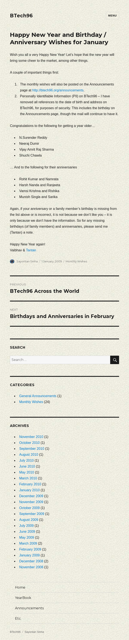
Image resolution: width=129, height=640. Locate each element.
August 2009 (28, 520)
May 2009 (26, 537)
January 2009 (29, 555)
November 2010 (31, 437)
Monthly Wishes (76, 261)
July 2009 (26, 525)
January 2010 (29, 490)
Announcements (29, 608)
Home (20, 587)
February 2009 (30, 549)
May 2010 (26, 472)
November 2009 (31, 502)
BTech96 (21, 16)
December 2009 (31, 496)
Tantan (31, 250)
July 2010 (26, 460)
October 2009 (29, 508)
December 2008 (31, 561)
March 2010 (28, 478)
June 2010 (27, 466)
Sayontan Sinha (27, 261)
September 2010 (31, 448)
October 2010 (29, 443)
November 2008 (31, 567)
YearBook (23, 598)
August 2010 (28, 454)
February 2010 (30, 484)
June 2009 (27, 531)
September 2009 (31, 514)
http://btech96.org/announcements (58, 90)
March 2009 (28, 543)
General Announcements (37, 396)
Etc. (18, 619)
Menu (112, 15)
